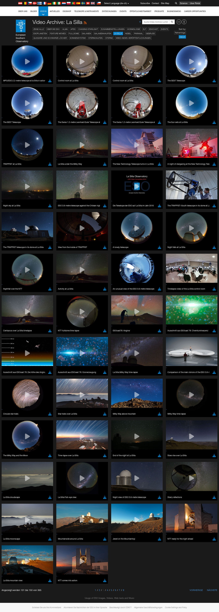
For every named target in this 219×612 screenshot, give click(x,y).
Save (10, 453)
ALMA (65, 29)
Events (123, 11)
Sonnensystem (78, 38)
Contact (155, 3)
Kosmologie (133, 29)
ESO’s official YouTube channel (75, 341)
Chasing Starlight (88, 29)
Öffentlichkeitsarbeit (140, 11)
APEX (73, 29)
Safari (12, 406)
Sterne (109, 38)
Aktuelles (55, 11)
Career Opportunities (195, 11)
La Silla (118, 33)
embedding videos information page (169, 344)
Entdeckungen (109, 11)
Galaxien (86, 33)
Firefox (12, 403)
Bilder (33, 11)
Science (183, 3)
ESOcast (153, 29)
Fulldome (74, 33)
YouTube (7, 341)
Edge (12, 400)
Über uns (22, 11)
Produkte (159, 11)
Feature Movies (58, 33)
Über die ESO (53, 29)
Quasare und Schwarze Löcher (50, 38)
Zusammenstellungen (113, 29)
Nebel (128, 33)
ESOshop (67, 11)
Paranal (138, 33)
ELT (144, 29)
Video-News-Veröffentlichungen (133, 38)
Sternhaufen (95, 38)
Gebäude (150, 33)
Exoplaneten (40, 33)
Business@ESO (174, 11)
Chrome (13, 397)
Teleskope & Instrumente (86, 11)
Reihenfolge (180, 32)
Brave (12, 394)
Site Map (165, 3)
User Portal (195, 3)
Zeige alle (38, 29)
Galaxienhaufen (102, 33)
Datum (182, 37)
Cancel (26, 453)
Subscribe (145, 3)
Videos (43, 13)
